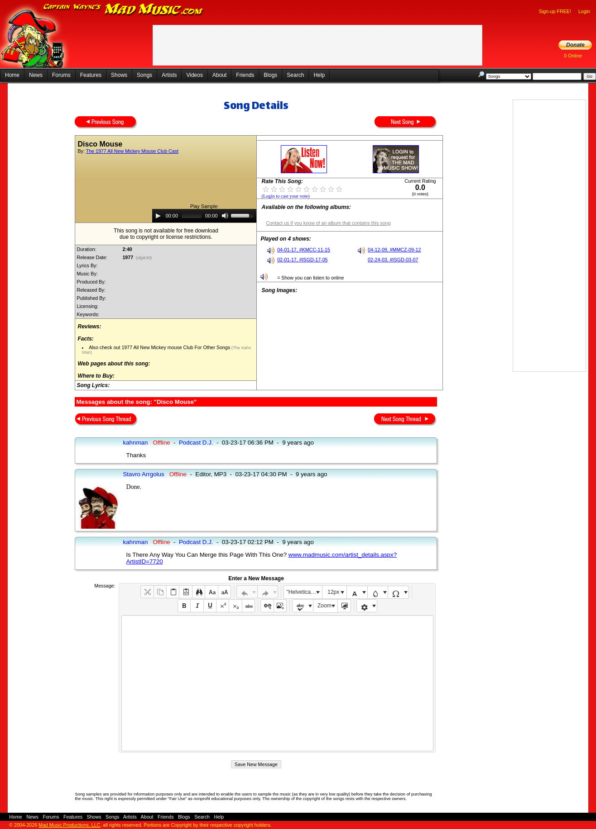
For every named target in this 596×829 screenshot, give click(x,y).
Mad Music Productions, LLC (69, 825)
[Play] (158, 215)
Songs (144, 75)
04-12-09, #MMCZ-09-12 (394, 249)
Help (319, 75)
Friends (245, 75)
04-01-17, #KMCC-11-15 (303, 249)
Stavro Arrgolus (143, 474)
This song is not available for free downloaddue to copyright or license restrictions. (166, 233)
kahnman (135, 442)
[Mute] (225, 215)
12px (333, 592)
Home (12, 75)
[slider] (192, 215)
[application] (204, 216)
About (219, 75)
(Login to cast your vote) (285, 196)
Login (584, 11)
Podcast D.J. (196, 442)
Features (90, 75)
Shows (119, 75)
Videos (194, 75)
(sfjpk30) (144, 258)
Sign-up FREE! (555, 11)
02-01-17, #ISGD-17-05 (302, 259)
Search (295, 75)
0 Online (573, 55)
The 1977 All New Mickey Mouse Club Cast (132, 151)
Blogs (270, 75)
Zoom (324, 605)
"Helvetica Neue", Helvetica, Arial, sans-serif (304, 592)
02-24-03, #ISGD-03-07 (393, 259)
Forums (61, 75)
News (36, 75)
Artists (169, 75)
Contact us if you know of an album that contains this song (328, 223)
